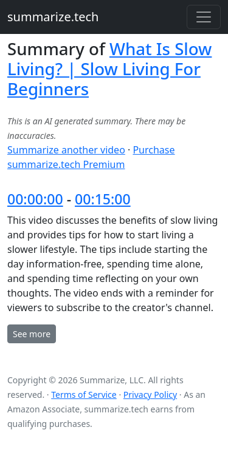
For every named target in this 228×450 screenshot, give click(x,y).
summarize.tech (52, 16)
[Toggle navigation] (204, 17)
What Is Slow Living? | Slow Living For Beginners (109, 68)
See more (31, 334)
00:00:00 (35, 199)
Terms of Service (84, 394)
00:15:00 (103, 199)
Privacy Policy (150, 394)
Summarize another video (66, 149)
